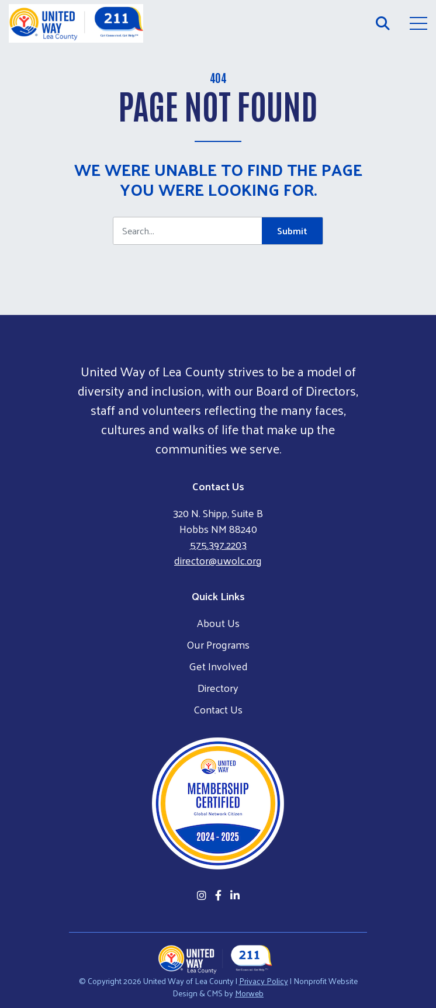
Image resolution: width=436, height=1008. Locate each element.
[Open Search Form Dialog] (382, 23)
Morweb (249, 993)
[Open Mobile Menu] (418, 23)
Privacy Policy (263, 981)
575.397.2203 (218, 544)
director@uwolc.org (218, 560)
